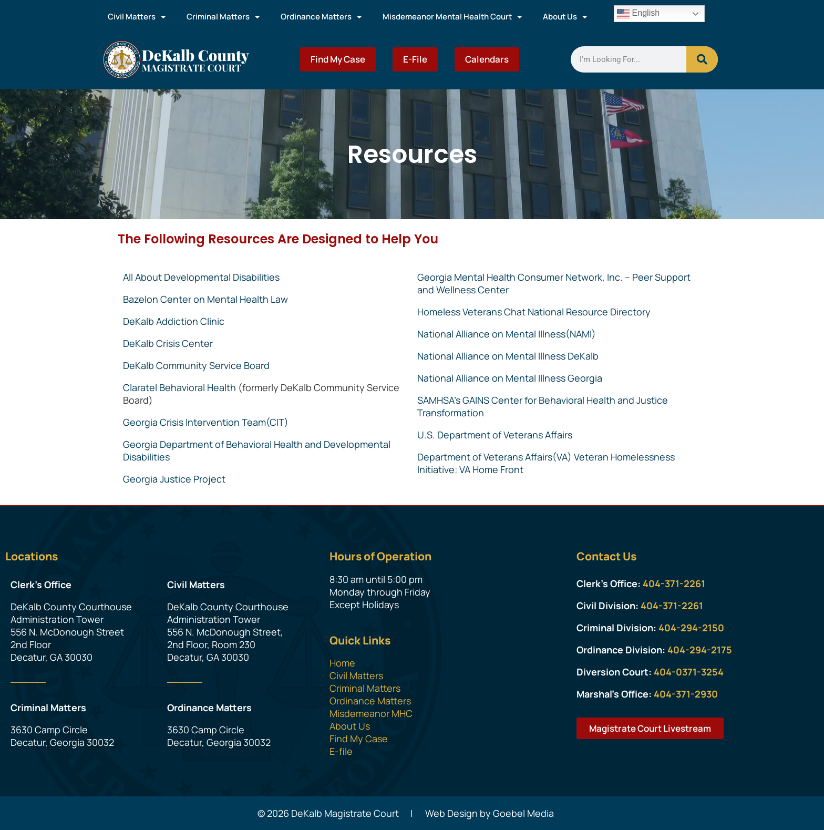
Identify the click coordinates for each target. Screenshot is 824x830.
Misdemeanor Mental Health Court (452, 17)
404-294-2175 (699, 649)
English (638, 13)
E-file (341, 751)
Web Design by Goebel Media (489, 813)
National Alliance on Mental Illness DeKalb (508, 356)
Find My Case (338, 59)
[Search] (702, 59)
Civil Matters (137, 17)
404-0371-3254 (689, 671)
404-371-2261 (674, 583)
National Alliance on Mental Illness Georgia (509, 378)
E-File (415, 59)
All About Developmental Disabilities (201, 277)
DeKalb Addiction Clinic (173, 321)
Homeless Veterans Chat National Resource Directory (534, 311)
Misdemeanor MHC (371, 713)
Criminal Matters (223, 17)
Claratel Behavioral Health (179, 387)
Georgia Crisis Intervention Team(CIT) (206, 422)
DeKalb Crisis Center (168, 343)
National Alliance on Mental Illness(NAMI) (506, 333)
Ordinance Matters (321, 17)
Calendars (487, 59)
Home (342, 663)
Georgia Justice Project (174, 479)
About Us (565, 17)
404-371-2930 (686, 694)
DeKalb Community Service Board (196, 365)
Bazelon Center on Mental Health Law (205, 299)
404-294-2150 (691, 627)
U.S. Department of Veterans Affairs (494, 434)
